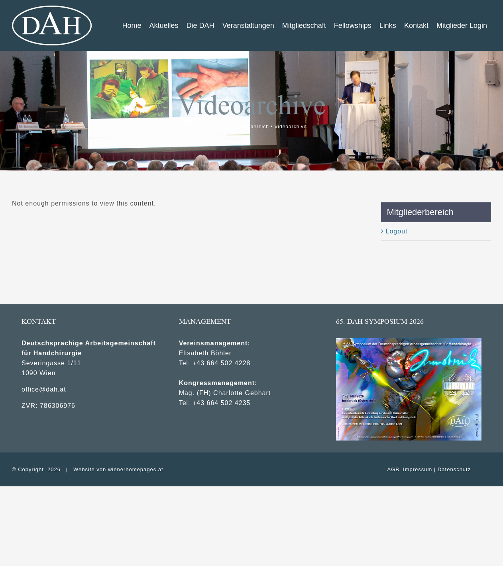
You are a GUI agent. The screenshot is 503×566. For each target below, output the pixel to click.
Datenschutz (454, 469)
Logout (397, 231)
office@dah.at (44, 389)
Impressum (417, 469)
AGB (393, 469)
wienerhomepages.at (135, 469)
